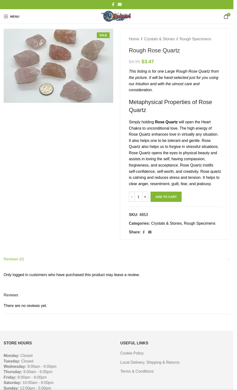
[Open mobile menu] (11, 16)
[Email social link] (119, 4)
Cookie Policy (132, 353)
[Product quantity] (138, 197)
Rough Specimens (195, 39)
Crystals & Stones (159, 39)
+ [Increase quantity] (145, 197)
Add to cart (166, 197)
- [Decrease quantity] (131, 197)
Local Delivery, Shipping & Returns (150, 362)
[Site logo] (117, 16)
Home (134, 39)
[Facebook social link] (113, 4)
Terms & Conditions (137, 371)
